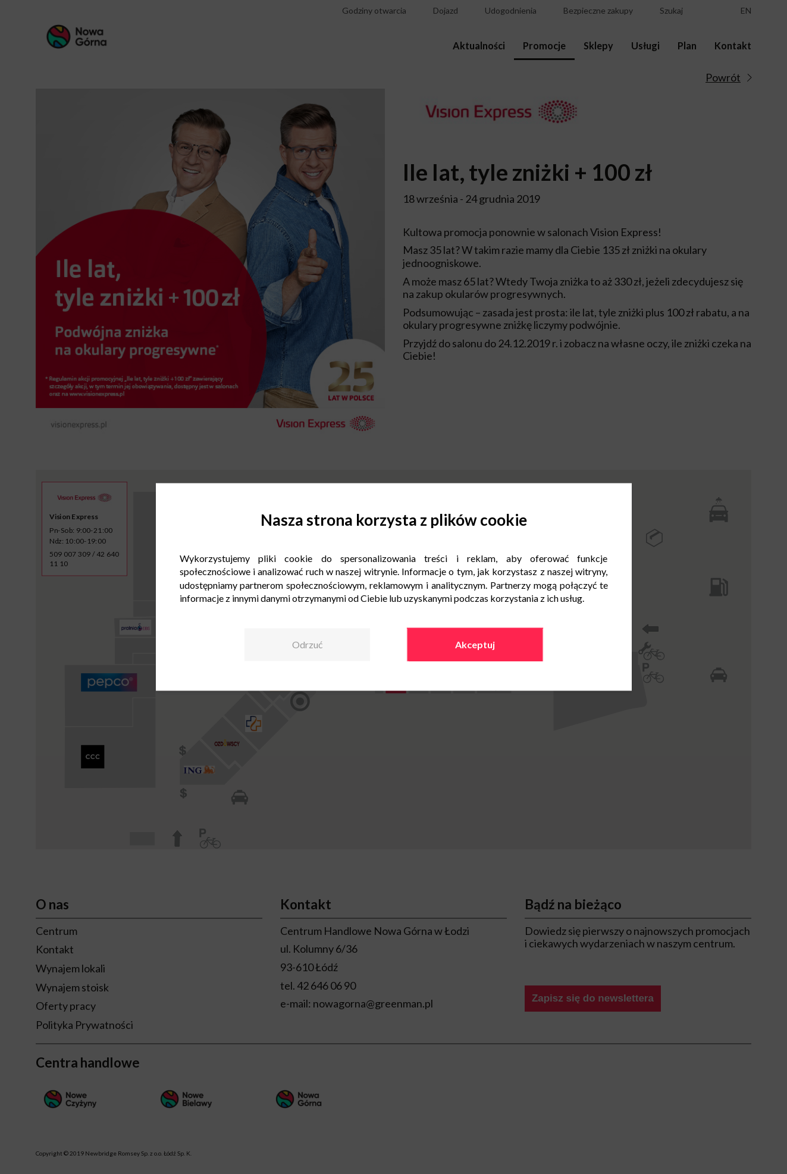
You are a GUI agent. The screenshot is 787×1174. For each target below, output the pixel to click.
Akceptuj (475, 644)
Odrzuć (307, 644)
